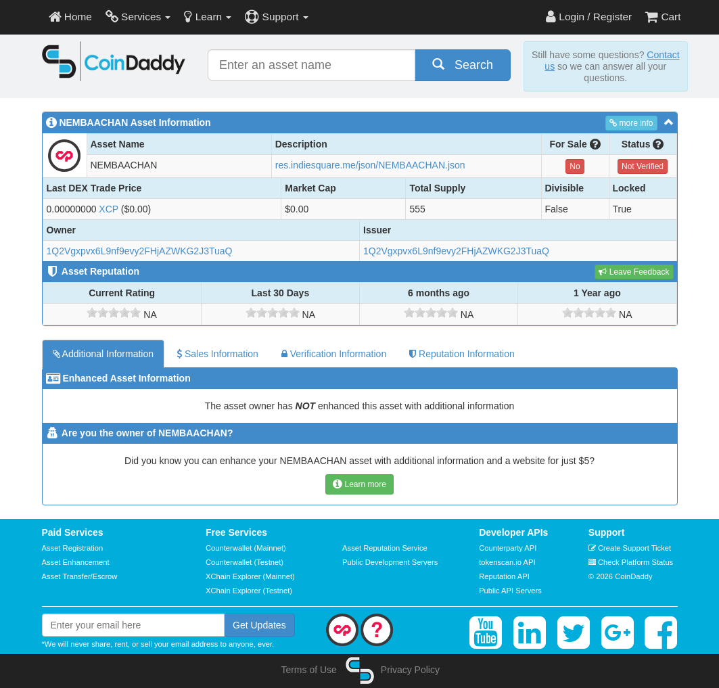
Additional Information (103, 353)
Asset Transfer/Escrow (80, 576)
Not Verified (643, 166)
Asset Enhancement (76, 562)
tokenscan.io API (507, 562)
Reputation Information (462, 353)
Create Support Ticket (629, 548)
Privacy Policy (410, 669)
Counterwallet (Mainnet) (246, 548)
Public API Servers (510, 591)
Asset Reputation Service (384, 548)
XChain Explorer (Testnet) (249, 591)
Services (138, 16)
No (575, 166)
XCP (108, 209)
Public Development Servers (390, 562)
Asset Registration (72, 548)
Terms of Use (308, 669)
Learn (207, 16)
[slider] (114, 312)
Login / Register (589, 16)
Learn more (359, 484)
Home (70, 16)
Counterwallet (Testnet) (244, 562)
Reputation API (504, 576)
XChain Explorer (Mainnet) (250, 576)
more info (631, 123)
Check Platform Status (630, 562)
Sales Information (217, 353)
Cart (662, 16)
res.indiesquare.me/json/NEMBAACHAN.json (370, 165)
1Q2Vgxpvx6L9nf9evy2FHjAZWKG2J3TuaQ (140, 251)
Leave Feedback (634, 272)
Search (462, 65)
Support (276, 16)
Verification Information (333, 353)
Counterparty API (507, 548)
